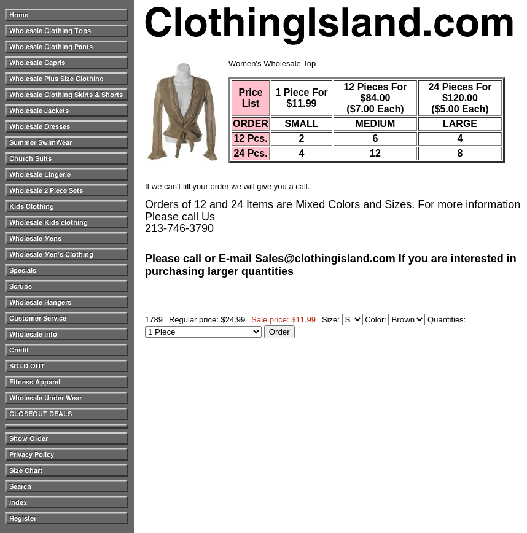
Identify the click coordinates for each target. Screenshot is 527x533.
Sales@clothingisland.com (325, 258)
